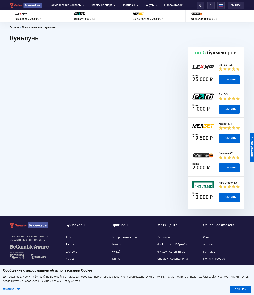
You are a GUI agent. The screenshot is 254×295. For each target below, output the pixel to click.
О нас (206, 237)
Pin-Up (70, 280)
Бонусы (151, 5)
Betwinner (72, 265)
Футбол (116, 244)
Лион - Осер (164, 265)
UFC (114, 265)
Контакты (209, 251)
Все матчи (163, 237)
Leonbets (71, 251)
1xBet (69, 237)
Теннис (116, 258)
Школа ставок (175, 5)
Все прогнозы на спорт (126, 237)
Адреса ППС (211, 272)
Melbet (70, 258)
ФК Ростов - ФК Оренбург (173, 244)
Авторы (208, 244)
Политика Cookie (214, 258)
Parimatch (72, 244)
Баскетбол (118, 272)
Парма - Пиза (166, 272)
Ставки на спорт (103, 5)
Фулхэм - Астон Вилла (171, 251)
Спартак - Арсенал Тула (172, 258)
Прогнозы (130, 5)
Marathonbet (74, 272)
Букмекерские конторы (67, 5)
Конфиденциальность (217, 265)
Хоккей (116, 251)
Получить (229, 79)
